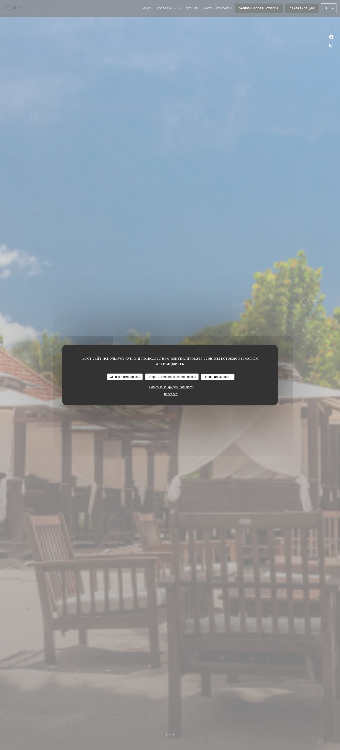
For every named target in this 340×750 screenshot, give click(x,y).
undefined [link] (171, 394)
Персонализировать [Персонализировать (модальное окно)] (218, 377)
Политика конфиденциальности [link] (171, 386)
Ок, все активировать (125, 377)
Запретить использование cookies (172, 377)
